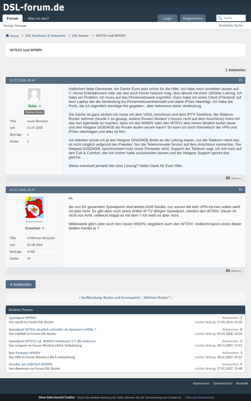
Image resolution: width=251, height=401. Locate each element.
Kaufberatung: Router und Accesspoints (110, 297)
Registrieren (193, 18)
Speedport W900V (22, 317)
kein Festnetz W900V (24, 353)
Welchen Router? (157, 297)
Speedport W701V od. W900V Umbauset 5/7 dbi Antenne (52, 341)
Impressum (201, 383)
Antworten (20, 284)
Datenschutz (223, 383)
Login (167, 18)
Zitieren (233, 178)
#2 (240, 190)
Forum (12, 18)
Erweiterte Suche (231, 25)
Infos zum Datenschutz (199, 397)
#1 (240, 80)
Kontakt (242, 383)
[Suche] (231, 18)
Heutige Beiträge (14, 25)
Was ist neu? (38, 18)
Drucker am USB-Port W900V (30, 364)
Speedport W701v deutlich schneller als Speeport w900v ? (52, 329)
